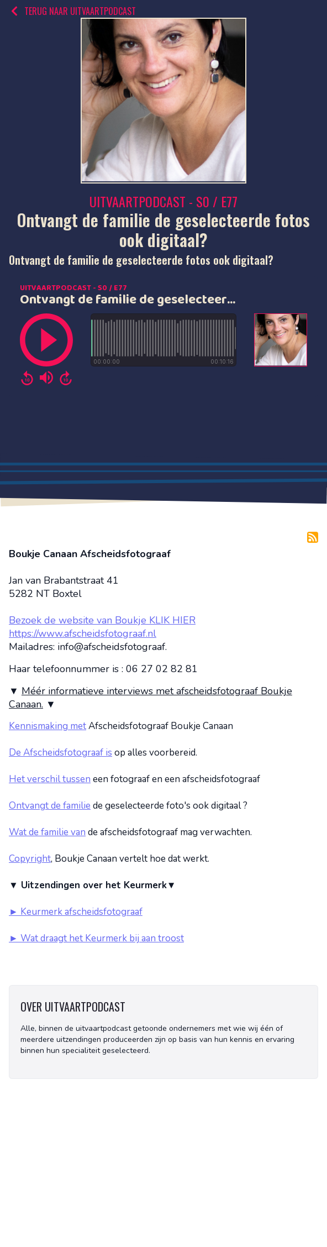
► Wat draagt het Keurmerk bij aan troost (96, 938)
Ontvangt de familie (50, 805)
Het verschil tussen (50, 779)
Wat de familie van (47, 832)
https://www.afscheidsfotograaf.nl (82, 633)
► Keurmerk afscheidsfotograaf (76, 911)
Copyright (30, 858)
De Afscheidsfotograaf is (60, 752)
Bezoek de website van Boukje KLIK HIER (102, 620)
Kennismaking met (47, 726)
